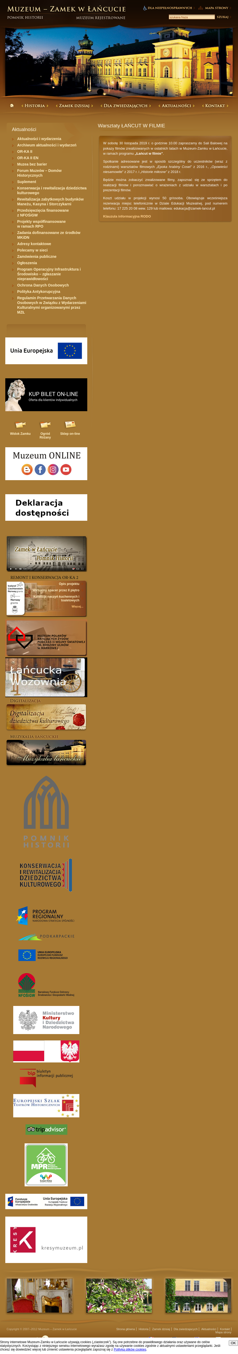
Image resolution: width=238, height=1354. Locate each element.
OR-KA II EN (27, 158)
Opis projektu (69, 584)
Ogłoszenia (27, 263)
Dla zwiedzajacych (186, 1329)
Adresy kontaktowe (34, 244)
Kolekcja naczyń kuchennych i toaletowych (56, 598)
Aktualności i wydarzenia (39, 139)
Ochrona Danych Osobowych (43, 285)
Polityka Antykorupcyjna (38, 291)
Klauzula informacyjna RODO (127, 216)
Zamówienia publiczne (37, 256)
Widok (20, 434)
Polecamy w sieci (32, 250)
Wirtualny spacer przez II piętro (56, 590)
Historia (143, 1329)
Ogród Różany (45, 435)
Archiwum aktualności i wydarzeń (46, 145)
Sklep (70, 434)
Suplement (26, 182)
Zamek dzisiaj (161, 1329)
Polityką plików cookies (130, 1349)
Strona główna (125, 1329)
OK (233, 1343)
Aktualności (208, 1329)
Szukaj (223, 17)
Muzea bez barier (32, 164)
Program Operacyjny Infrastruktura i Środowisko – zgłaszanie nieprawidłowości (49, 274)
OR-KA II (24, 151)
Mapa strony (223, 1332)
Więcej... (77, 606)
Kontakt (225, 1329)
